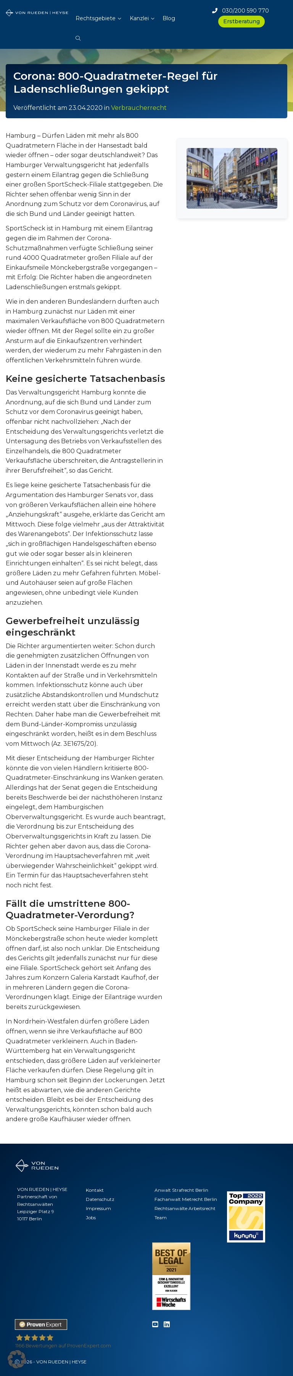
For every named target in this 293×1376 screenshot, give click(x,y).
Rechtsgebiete (96, 18)
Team (161, 1217)
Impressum (98, 1208)
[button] (78, 34)
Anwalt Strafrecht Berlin (181, 1190)
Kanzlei (139, 18)
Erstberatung (241, 21)
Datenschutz (100, 1199)
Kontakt (95, 1190)
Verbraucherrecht (139, 107)
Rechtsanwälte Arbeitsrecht (185, 1208)
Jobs (91, 1217)
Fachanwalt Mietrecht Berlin (186, 1199)
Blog (169, 18)
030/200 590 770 (240, 10)
